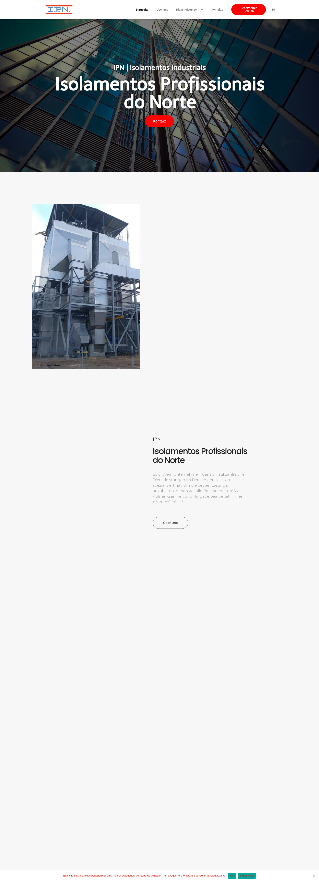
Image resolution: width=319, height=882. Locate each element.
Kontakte (217, 9)
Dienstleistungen (189, 9)
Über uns (162, 9)
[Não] (314, 876)
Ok (232, 875)
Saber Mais (247, 875)
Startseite (142, 9)
